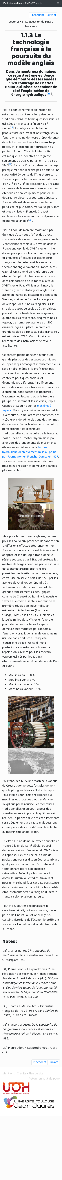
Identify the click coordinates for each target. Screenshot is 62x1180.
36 (30, 220)
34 (11, 127)
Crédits (21, 1073)
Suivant (51, 15)
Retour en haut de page (44, 1078)
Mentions (8, 1073)
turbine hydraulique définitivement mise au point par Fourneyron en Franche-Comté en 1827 (30, 452)
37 (47, 248)
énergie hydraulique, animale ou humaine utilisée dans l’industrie (29, 636)
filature (40, 610)
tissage (7, 615)
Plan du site (36, 1073)
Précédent (37, 15)
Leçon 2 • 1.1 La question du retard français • (31, 24)
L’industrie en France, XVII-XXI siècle (22, 3)
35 (10, 164)
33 (49, 93)
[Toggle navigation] (57, 3)
